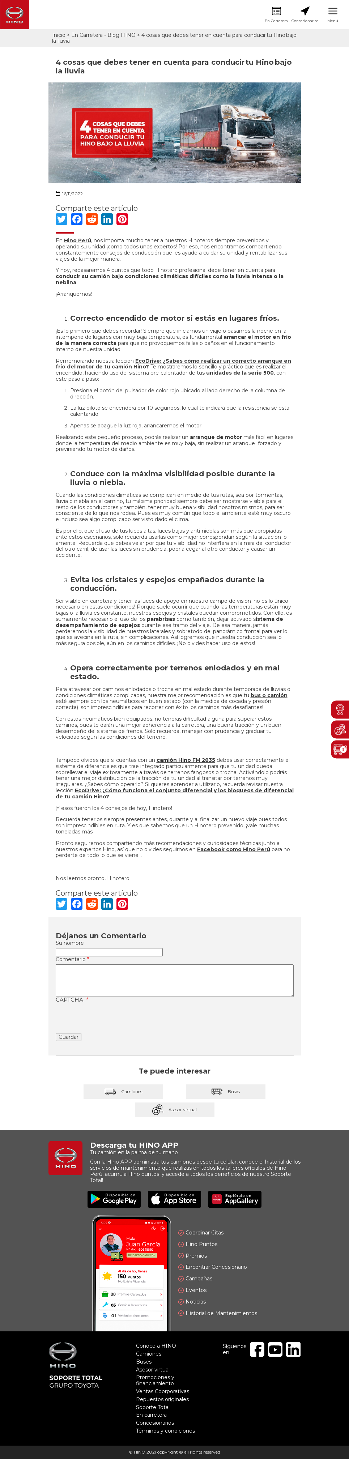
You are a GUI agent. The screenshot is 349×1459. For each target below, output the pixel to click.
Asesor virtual (174, 1109)
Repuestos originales (162, 1399)
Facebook (257, 1349)
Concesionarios (304, 15)
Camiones (123, 1091)
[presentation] (111, 1019)
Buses (225, 1091)
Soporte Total (153, 1407)
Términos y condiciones (165, 1431)
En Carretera (276, 15)
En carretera (151, 1415)
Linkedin (293, 1349)
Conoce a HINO (156, 1346)
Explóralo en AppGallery (234, 1199)
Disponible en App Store (174, 1199)
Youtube (275, 1349)
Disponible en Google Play (114, 1199)
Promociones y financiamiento (155, 1380)
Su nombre (70, 943)
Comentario (71, 959)
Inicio (58, 35)
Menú (333, 15)
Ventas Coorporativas (162, 1391)
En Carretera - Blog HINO (103, 35)
